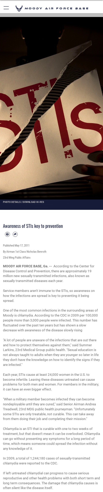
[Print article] (7, 234)
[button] (6, 8)
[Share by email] (15, 234)
